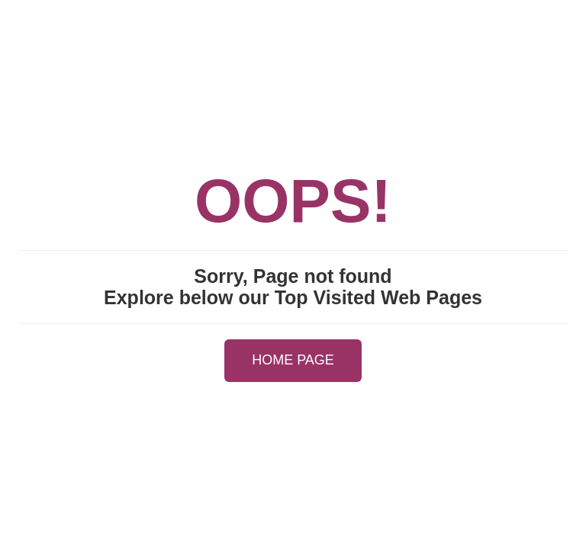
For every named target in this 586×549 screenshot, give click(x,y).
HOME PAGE (293, 360)
